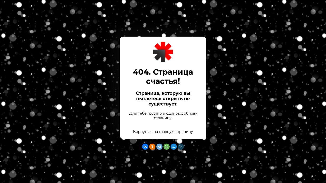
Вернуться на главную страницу (163, 131)
